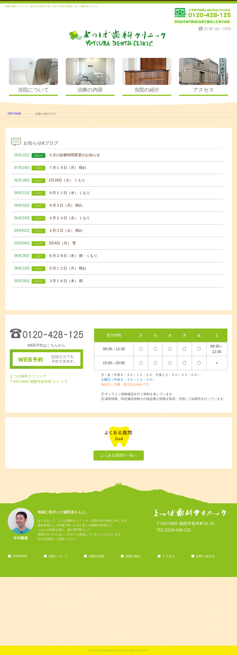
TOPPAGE (19, 556)
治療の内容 (96, 556)
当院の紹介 (133, 556)
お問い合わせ (205, 556)
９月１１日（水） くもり (69, 193)
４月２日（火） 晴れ (66, 230)
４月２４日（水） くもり (69, 218)
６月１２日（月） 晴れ (67, 268)
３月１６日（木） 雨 (66, 281)
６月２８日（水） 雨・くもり (73, 256)
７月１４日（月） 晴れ (67, 168)
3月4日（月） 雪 (62, 243)
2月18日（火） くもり (67, 180)
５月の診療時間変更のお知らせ (74, 155)
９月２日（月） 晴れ (66, 205)
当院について (58, 556)
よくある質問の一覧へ (118, 455)
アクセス (168, 556)
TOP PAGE (14, 113)
